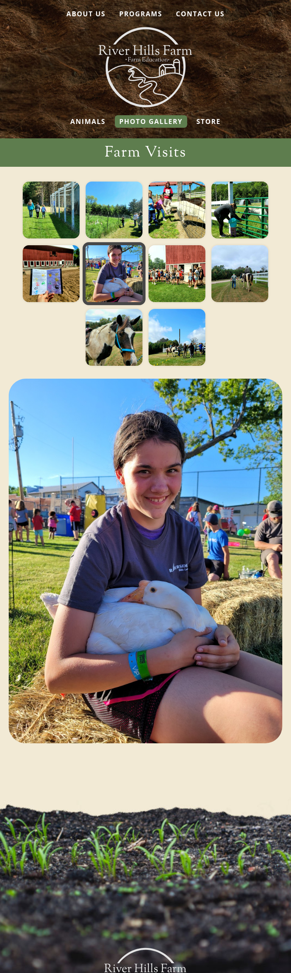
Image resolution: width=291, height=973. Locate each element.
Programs (141, 13)
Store (208, 121)
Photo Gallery (151, 121)
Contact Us (200, 13)
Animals (88, 121)
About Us (85, 13)
